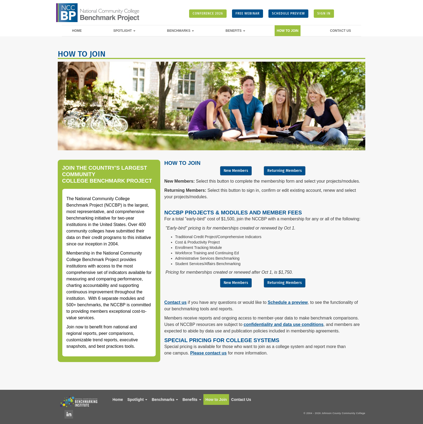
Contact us (175, 302)
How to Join (287, 31)
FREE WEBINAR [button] (248, 13)
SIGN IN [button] (323, 13)
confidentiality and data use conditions (283, 324)
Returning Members (284, 170)
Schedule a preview (288, 302)
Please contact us (208, 353)
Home (77, 31)
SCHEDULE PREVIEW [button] (288, 13)
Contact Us (340, 31)
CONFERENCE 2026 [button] (208, 13)
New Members (236, 170)
